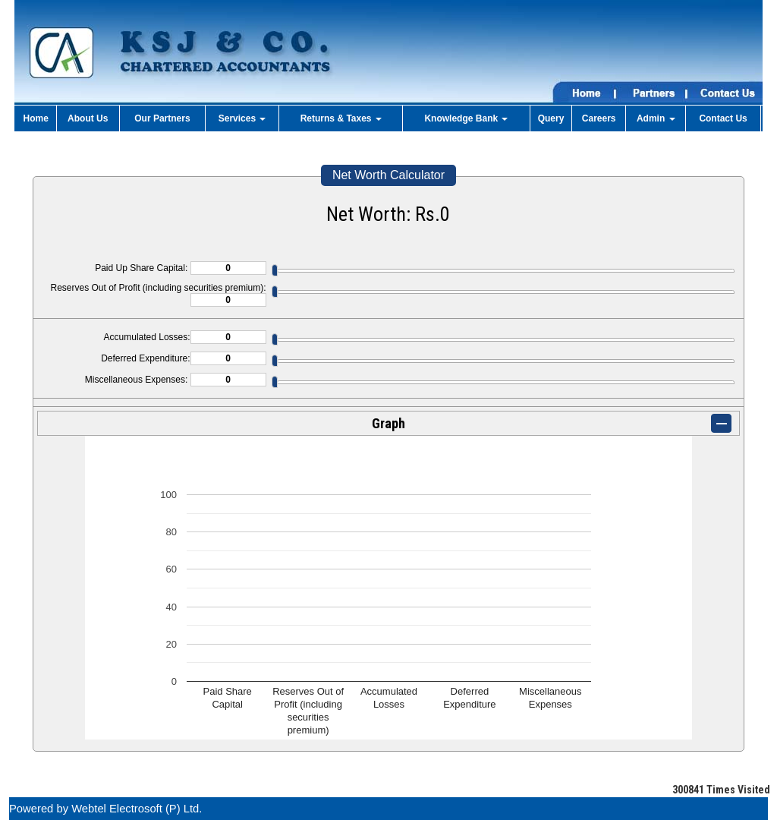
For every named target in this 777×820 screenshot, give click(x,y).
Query (551, 118)
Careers (599, 118)
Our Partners (162, 118)
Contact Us (723, 118)
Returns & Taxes (341, 118)
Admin (656, 118)
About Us (88, 118)
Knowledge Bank (466, 118)
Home (36, 118)
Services (242, 118)
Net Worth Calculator (388, 175)
